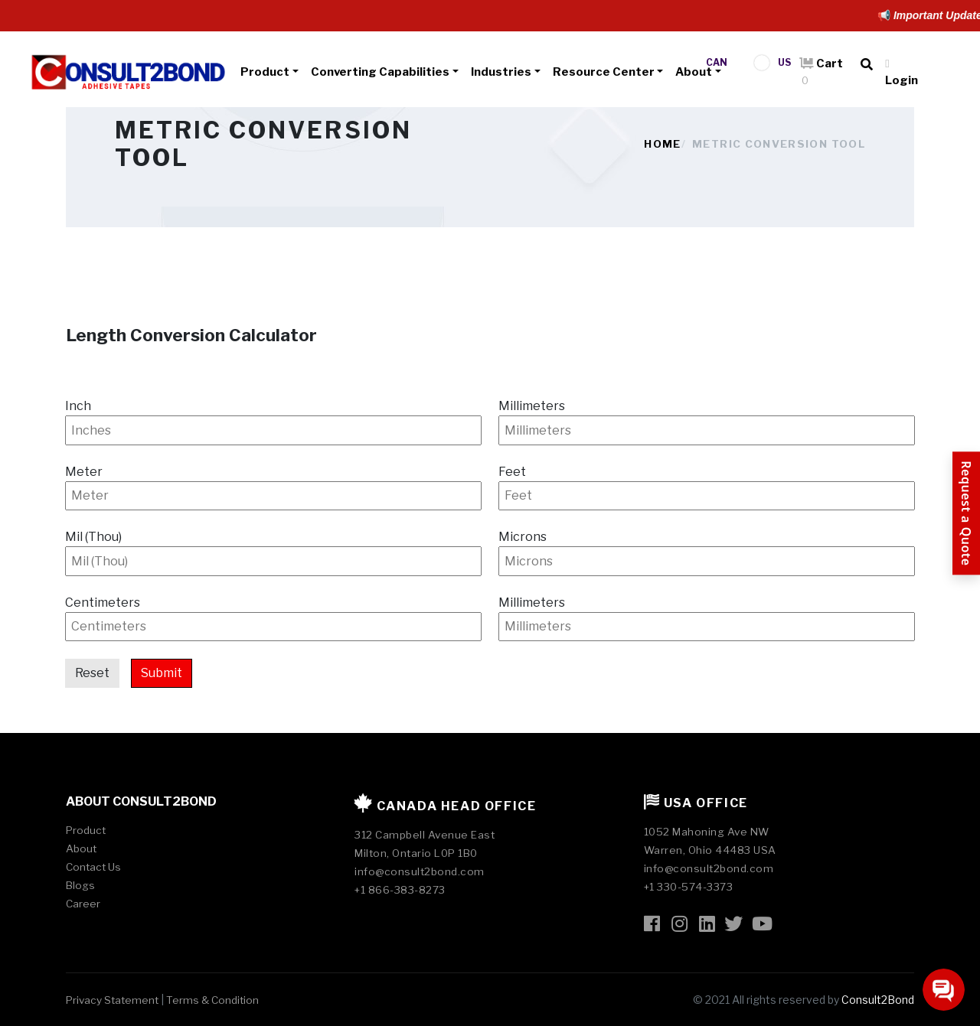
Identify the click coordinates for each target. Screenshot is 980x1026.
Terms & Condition (212, 1000)
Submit (161, 673)
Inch (78, 406)
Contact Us (93, 867)
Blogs (80, 885)
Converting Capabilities (380, 72)
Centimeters (102, 602)
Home (662, 144)
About (693, 72)
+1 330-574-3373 (688, 887)
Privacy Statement (112, 1000)
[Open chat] (944, 990)
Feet (512, 471)
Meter (84, 471)
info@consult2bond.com (419, 871)
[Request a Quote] (966, 513)
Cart (821, 72)
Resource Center (604, 72)
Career (83, 903)
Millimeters (531, 406)
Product (264, 72)
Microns (522, 536)
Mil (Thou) (93, 536)
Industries (501, 72)
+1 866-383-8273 (400, 890)
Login (901, 72)
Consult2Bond (877, 999)
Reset (92, 673)
